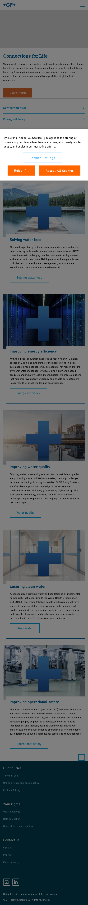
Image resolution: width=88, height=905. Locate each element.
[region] (44, 155)
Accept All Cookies (60, 170)
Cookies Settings (42, 158)
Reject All (21, 170)
